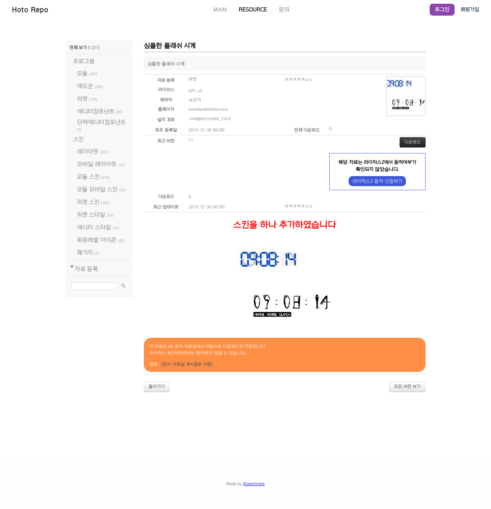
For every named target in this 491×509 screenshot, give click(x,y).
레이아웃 (88, 151)
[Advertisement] (245, 418)
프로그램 (83, 61)
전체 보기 (78, 47)
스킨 (78, 139)
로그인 (442, 9)
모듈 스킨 (88, 177)
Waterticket (254, 483)
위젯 (82, 98)
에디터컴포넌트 (95, 111)
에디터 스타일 (94, 227)
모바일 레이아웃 (97, 164)
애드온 (85, 86)
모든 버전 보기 (407, 386)
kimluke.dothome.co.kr (208, 109)
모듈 (82, 73)
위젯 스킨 (88, 202)
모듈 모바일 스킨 (97, 189)
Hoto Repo (30, 9)
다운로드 (412, 142)
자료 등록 (86, 269)
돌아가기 (157, 386)
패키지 (85, 252)
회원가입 (470, 9)
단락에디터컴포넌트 (101, 122)
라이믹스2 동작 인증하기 (377, 181)
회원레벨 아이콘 (96, 240)
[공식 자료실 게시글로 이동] (187, 364)
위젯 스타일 (91, 214)
